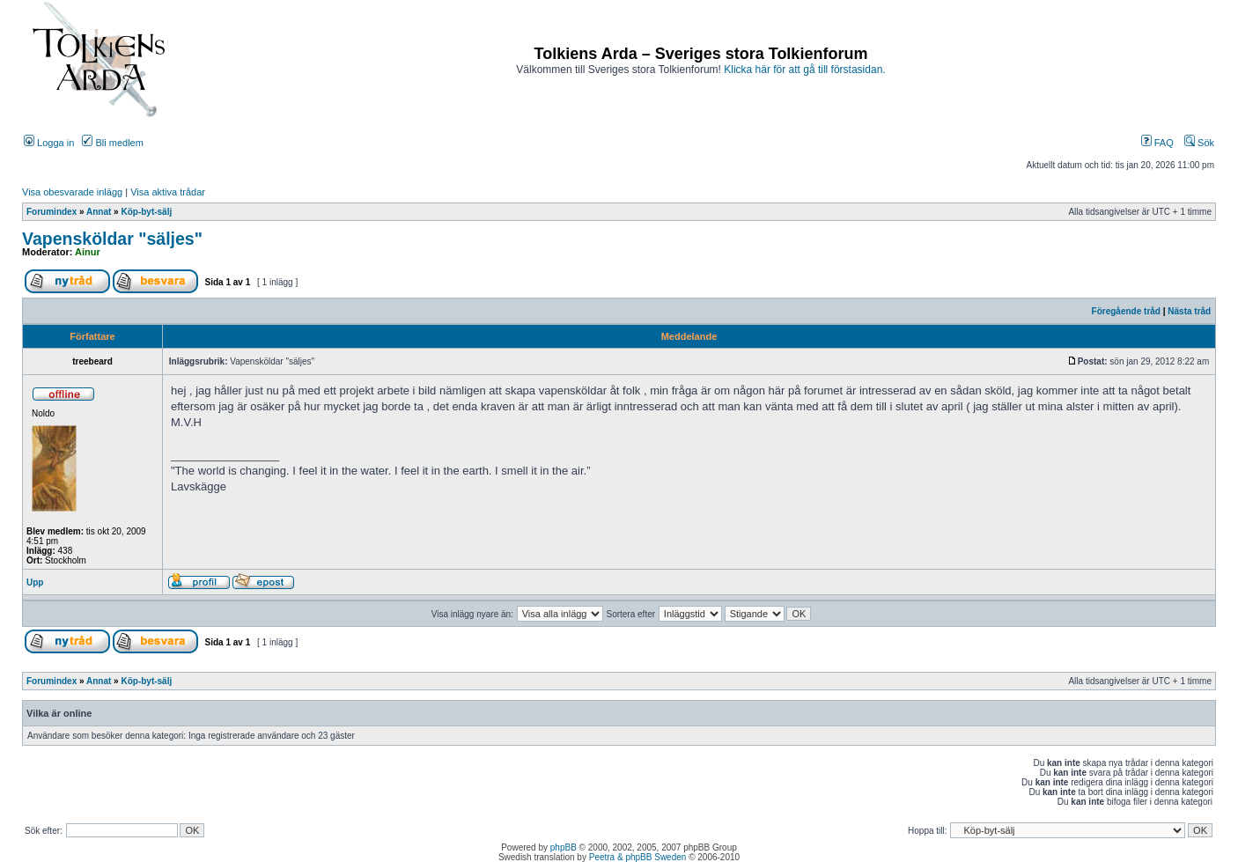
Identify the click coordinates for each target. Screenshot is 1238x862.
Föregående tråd (1126, 311)
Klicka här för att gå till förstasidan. (804, 69)
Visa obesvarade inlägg (72, 192)
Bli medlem (112, 142)
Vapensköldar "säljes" (112, 238)
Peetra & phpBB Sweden (638, 857)
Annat (98, 212)
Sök (1199, 142)
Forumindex (51, 212)
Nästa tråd (1189, 311)
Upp (34, 582)
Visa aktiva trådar (167, 192)
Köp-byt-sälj (146, 212)
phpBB (563, 847)
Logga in (49, 142)
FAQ (1157, 142)
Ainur (87, 252)
